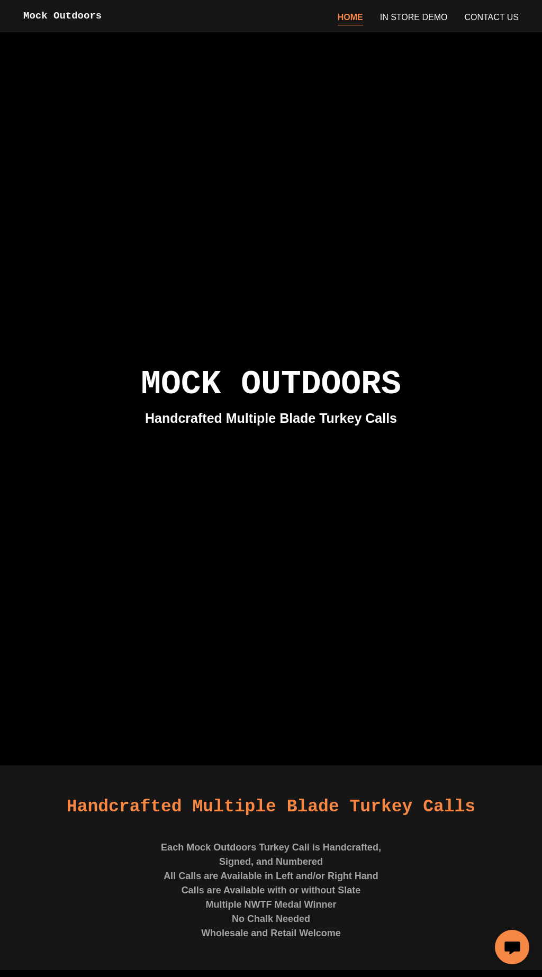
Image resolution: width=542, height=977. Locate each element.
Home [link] (350, 17)
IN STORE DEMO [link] (414, 17)
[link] (62, 15)
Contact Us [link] (491, 17)
